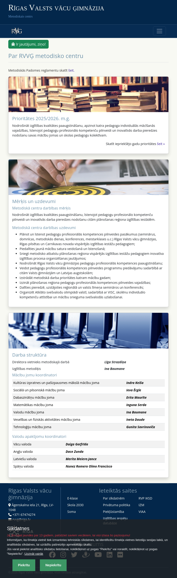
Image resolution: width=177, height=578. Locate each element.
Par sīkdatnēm (114, 498)
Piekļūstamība (113, 511)
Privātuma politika (116, 505)
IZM (141, 505)
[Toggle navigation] (159, 31)
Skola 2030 (75, 505)
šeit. (71, 70)
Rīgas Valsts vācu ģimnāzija (56, 7)
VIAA (142, 511)
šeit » (161, 144)
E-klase (72, 498)
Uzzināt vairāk (33, 553)
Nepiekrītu (53, 565)
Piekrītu (24, 565)
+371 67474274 (23, 514)
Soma (71, 511)
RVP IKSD (145, 498)
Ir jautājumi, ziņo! (28, 44)
